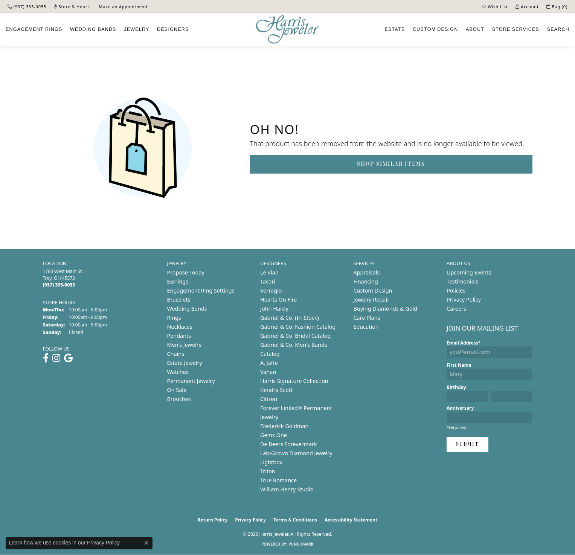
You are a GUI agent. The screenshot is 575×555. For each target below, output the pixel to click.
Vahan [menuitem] (268, 371)
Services (515, 29)
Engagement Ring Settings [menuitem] (201, 290)
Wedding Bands (93, 29)
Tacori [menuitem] (267, 281)
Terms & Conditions (295, 520)
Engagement (34, 29)
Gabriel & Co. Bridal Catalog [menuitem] (295, 335)
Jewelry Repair (372, 299)
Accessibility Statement (351, 520)
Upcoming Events (469, 272)
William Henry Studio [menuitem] (286, 489)
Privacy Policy (464, 299)
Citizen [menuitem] (269, 399)
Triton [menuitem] (267, 471)
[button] (495, 6)
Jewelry (136, 29)
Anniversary (460, 408)
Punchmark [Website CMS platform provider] (301, 544)
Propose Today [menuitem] (185, 272)
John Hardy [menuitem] (274, 308)
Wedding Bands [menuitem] (187, 308)
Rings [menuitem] (174, 317)
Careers (456, 308)
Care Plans (367, 317)
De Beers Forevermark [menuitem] (288, 444)
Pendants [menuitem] (179, 335)
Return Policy (213, 520)
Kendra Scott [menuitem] (276, 389)
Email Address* (463, 343)
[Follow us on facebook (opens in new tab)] (46, 358)
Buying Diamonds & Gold (386, 308)
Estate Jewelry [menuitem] (184, 362)
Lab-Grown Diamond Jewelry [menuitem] (296, 453)
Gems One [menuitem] (273, 435)
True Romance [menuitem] (278, 480)
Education (366, 326)
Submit (467, 444)
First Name (459, 365)
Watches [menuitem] (178, 371)
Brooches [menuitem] (179, 399)
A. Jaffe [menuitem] (269, 362)
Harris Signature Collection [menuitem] (294, 380)
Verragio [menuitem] (271, 290)
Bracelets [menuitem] (179, 299)
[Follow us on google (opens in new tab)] (68, 358)
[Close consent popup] (146, 543)
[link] (27, 6)
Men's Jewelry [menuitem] (184, 344)
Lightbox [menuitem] (271, 462)
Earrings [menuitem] (177, 281)
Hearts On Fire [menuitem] (278, 299)
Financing (366, 281)
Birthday (456, 387)
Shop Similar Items (391, 164)
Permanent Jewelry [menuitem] (191, 380)
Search (558, 29)
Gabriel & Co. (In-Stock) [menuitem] (289, 317)
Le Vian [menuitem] (269, 272)
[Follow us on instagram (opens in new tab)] (56, 358)
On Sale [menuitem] (177, 389)
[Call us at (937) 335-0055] (59, 285)
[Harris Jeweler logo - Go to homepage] (288, 29)
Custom (435, 29)
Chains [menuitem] (176, 353)
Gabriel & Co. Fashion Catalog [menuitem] (298, 326)
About (475, 29)
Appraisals (367, 272)
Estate (395, 29)
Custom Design (373, 290)
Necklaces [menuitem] (179, 326)
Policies (456, 290)
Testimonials (462, 281)
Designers (173, 29)
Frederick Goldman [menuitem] (284, 426)
